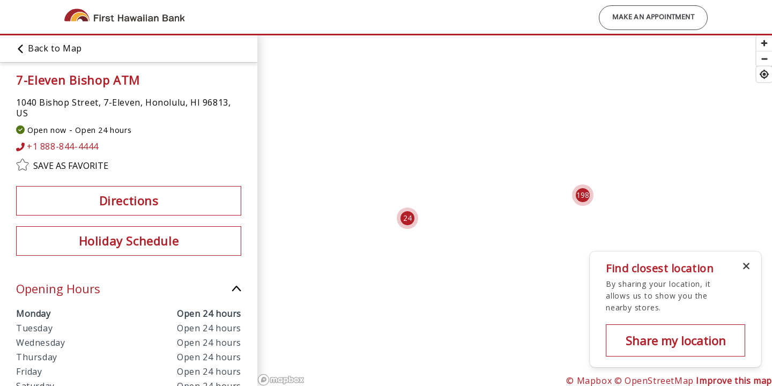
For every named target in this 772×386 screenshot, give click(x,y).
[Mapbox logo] (281, 380)
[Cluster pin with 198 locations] (582, 195)
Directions (129, 200)
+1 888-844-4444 (57, 147)
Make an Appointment (653, 17)
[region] (514, 210)
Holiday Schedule (129, 241)
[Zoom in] (764, 43)
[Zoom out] (764, 58)
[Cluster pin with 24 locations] (407, 218)
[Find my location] (764, 74)
